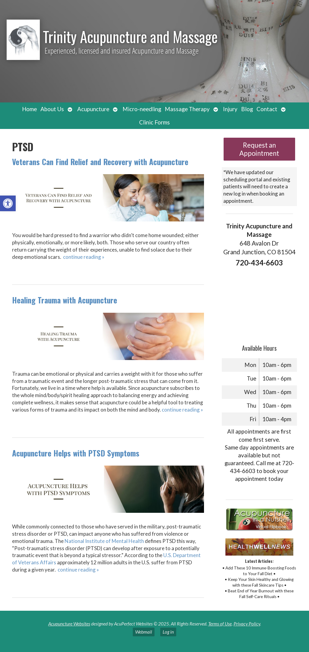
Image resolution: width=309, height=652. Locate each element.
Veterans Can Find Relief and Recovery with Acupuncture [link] (100, 161)
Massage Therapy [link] (187, 109)
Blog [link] (247, 109)
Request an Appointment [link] (259, 149)
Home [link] (29, 109)
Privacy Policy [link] (247, 623)
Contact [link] (266, 109)
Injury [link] (230, 109)
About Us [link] (52, 109)
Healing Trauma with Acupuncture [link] (64, 300)
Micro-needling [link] (142, 109)
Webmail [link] (143, 632)
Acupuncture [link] (93, 109)
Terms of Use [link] (220, 623)
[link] (8, 203)
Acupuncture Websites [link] (69, 623)
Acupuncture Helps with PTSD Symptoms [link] (75, 453)
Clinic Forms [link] (154, 122)
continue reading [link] (83, 257)
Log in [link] (168, 632)
